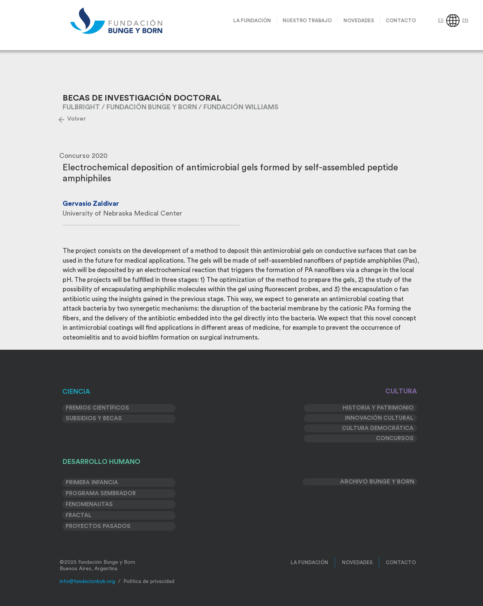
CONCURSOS (395, 438)
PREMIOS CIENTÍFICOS (97, 408)
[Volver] (76, 118)
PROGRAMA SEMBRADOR (101, 493)
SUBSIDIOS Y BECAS (94, 418)
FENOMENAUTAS (89, 504)
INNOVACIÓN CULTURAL (379, 418)
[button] (307, 20)
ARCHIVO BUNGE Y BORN (377, 482)
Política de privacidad (148, 581)
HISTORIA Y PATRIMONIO (378, 408)
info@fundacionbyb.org (87, 581)
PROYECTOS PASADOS (98, 526)
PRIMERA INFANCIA (92, 482)
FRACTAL (79, 515)
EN (465, 20)
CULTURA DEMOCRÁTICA (378, 428)
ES (441, 20)
